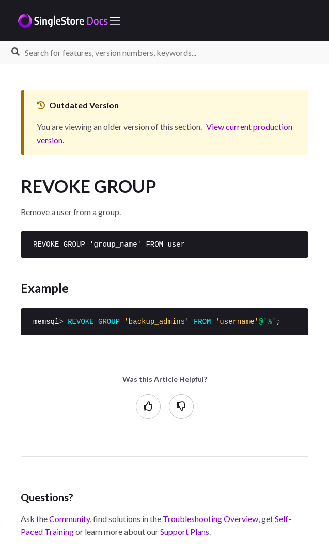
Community (69, 519)
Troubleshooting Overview (210, 519)
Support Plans (184, 531)
